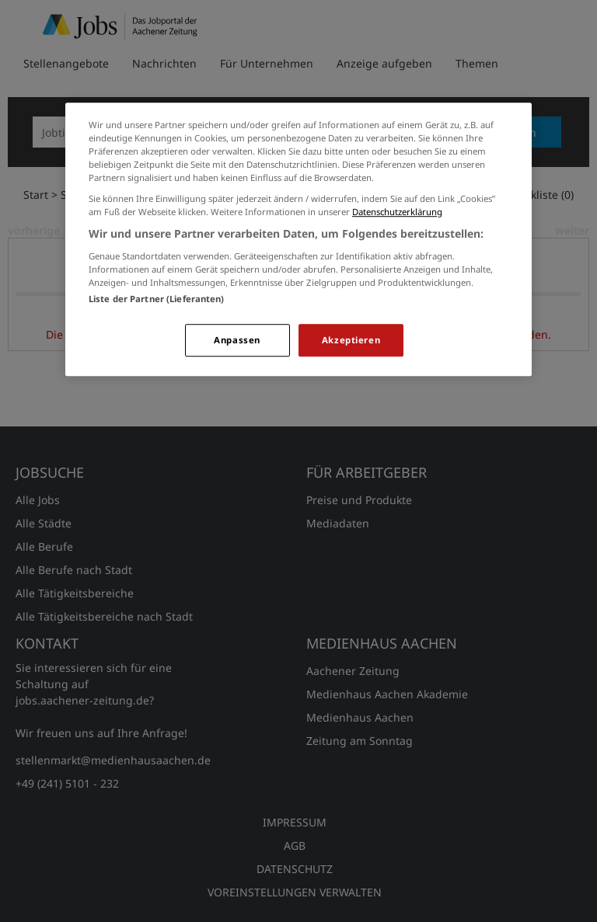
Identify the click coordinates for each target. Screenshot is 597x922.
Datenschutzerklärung (397, 212)
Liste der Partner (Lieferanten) (157, 298)
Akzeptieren (351, 340)
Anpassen (237, 340)
